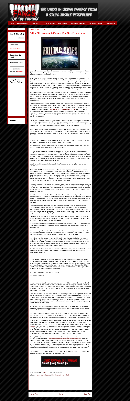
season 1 (32, 326)
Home (61, 394)
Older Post (87, 394)
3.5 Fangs (37, 375)
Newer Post (34, 394)
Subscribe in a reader (15, 48)
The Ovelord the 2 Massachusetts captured (63, 109)
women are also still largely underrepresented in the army (65, 338)
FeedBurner (20, 71)
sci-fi (59, 375)
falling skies (54, 375)
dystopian (47, 375)
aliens (42, 375)
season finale (65, 375)
